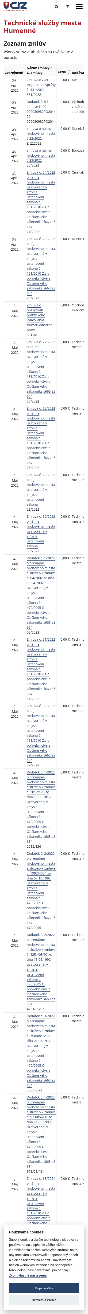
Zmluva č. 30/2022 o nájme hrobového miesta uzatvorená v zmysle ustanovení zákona (41, 531)
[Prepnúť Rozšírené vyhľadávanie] (68, 6)
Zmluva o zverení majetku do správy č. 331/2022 (41, 84)
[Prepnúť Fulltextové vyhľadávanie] (56, 6)
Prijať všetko (44, 1288)
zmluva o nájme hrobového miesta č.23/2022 (41, 155)
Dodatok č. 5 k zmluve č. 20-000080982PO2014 (41, 106)
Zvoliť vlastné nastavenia (27, 1275)
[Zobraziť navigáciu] (79, 6)
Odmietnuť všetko (44, 1300)
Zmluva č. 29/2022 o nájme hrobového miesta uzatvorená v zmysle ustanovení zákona (41, 489)
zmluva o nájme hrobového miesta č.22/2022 (41, 133)
